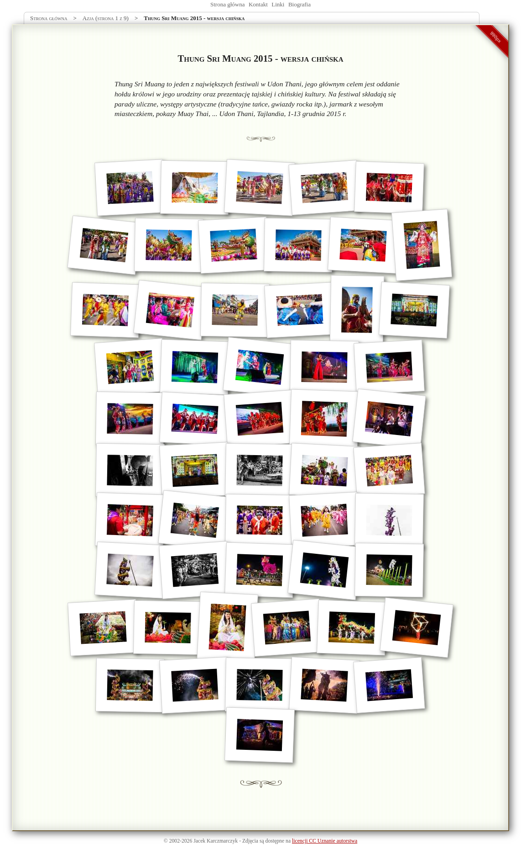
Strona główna (227, 4)
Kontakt (258, 4)
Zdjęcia (250, 841)
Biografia (299, 4)
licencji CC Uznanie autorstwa (324, 841)
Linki (277, 4)
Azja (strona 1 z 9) (106, 18)
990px (496, 37)
